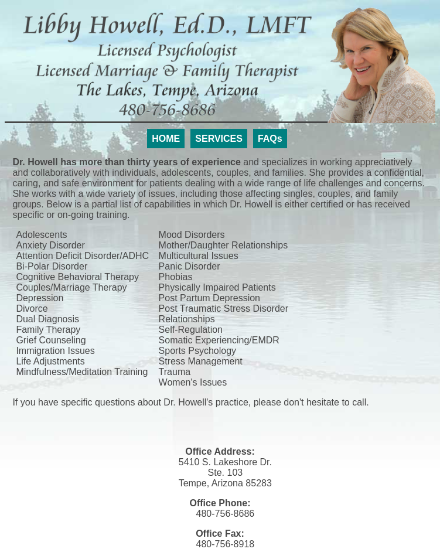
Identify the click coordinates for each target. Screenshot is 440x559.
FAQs (270, 139)
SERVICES (219, 139)
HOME (166, 139)
